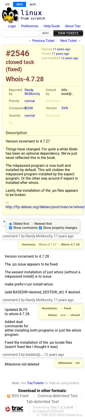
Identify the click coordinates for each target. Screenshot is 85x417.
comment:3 (11, 354)
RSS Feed (20, 396)
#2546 (17, 53)
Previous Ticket (43, 41)
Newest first (43, 224)
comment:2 (11, 300)
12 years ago (69, 58)
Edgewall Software (50, 411)
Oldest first (21, 224)
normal (30, 101)
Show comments (25, 228)
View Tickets (68, 33)
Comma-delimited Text (58, 396)
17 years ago (61, 49)
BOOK (29, 108)
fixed (14, 69)
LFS (7, 4)
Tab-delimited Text (42, 401)
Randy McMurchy (32, 92)
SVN (64, 108)
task (29, 62)
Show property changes (60, 228)
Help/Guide (52, 26)
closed (14, 62)
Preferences (29, 26)
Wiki (45, 33)
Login (12, 26)
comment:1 (11, 236)
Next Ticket (68, 41)
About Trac (73, 26)
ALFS (33, 4)
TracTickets (35, 383)
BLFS (19, 4)
